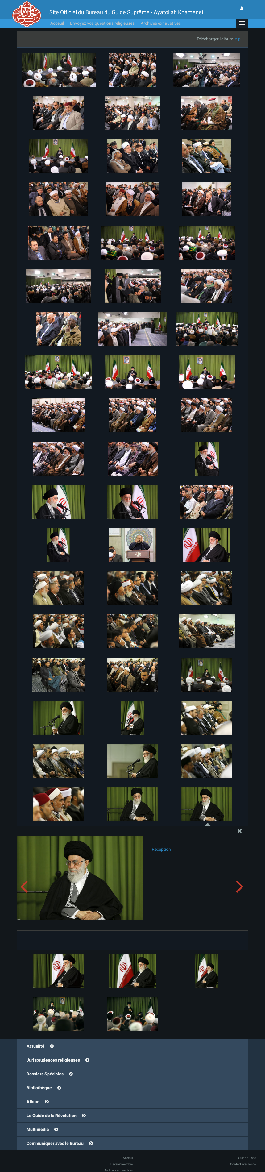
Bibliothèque (39, 1087)
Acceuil (57, 23)
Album (33, 1101)
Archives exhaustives (161, 23)
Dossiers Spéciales (45, 1073)
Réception (161, 849)
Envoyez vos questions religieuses (102, 23)
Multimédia (38, 1129)
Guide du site (247, 1158)
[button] (242, 23)
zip (238, 38)
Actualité (35, 1046)
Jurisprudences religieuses (53, 1060)
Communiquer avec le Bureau (55, 1143)
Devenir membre (121, 1164)
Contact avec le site (243, 1164)
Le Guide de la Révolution (52, 1115)
